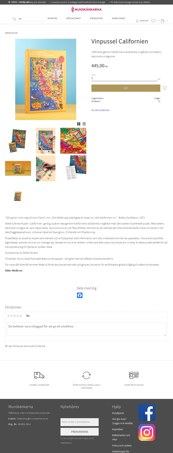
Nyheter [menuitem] (52, 20)
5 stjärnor (20, 315)
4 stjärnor (17, 315)
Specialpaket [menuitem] (73, 20)
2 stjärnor (11, 315)
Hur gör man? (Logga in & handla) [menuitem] (122, 421)
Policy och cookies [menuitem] (122, 445)
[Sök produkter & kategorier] (30, 21)
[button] (155, 21)
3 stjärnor (14, 315)
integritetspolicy (66, 443)
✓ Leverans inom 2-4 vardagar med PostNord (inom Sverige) (78, 2)
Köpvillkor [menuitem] (117, 429)
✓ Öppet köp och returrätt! (33, 2)
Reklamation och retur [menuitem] (121, 437)
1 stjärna (8, 315)
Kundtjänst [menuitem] (118, 20)
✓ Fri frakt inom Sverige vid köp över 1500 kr (129, 2)
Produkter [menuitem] (96, 20)
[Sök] (14, 21)
